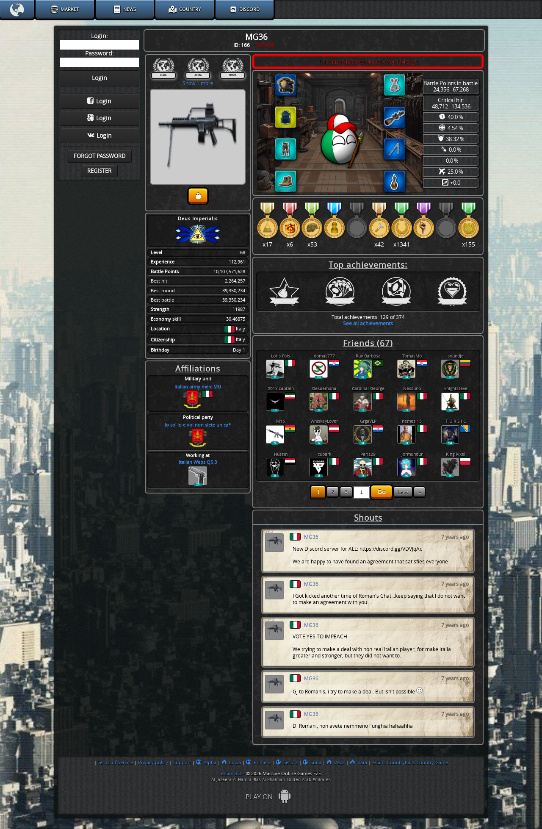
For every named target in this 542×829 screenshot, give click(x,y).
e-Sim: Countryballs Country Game (410, 762)
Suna (312, 762)
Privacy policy (153, 762)
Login (99, 101)
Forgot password (99, 156)
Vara (358, 762)
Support (182, 762)
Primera (258, 762)
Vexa (335, 762)
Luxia (231, 762)
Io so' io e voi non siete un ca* (198, 425)
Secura (287, 762)
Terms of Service (115, 762)
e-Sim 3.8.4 (233, 773)
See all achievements (368, 323)
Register (99, 171)
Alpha (206, 762)
